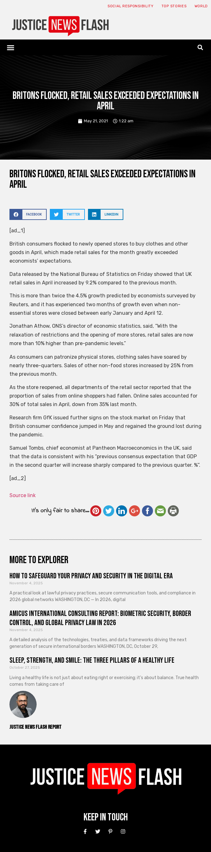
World (201, 6)
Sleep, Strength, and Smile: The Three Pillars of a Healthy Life (91, 660)
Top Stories (174, 6)
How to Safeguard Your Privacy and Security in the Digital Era (91, 576)
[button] (11, 47)
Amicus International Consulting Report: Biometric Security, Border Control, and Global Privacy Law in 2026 (100, 618)
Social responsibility (131, 6)
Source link (22, 495)
